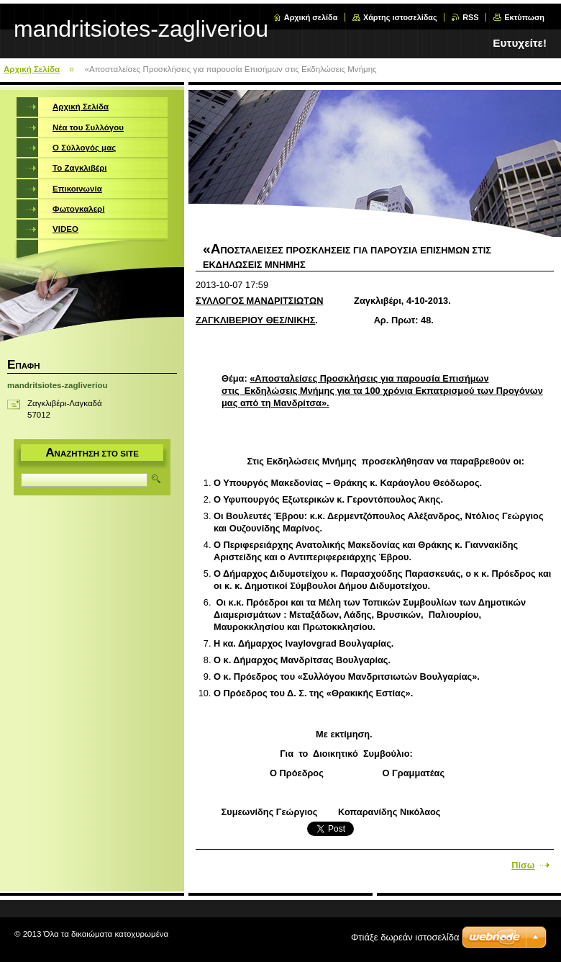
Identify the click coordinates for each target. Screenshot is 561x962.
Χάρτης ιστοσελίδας (400, 17)
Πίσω (522, 865)
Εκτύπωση (524, 17)
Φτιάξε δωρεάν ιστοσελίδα (405, 937)
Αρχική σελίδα (311, 17)
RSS (470, 17)
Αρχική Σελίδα (32, 69)
